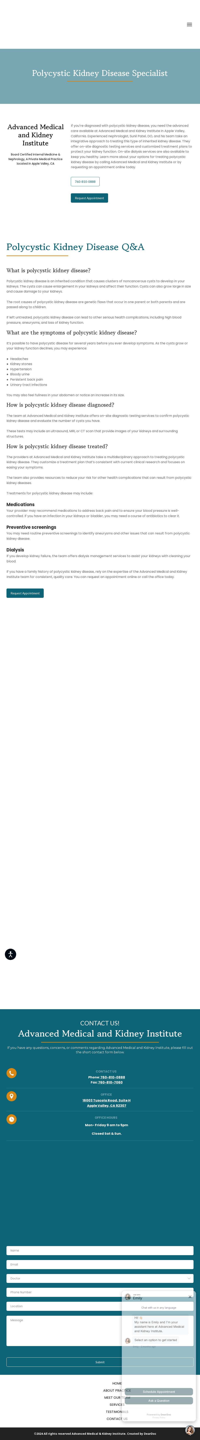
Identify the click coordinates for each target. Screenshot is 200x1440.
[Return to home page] (65, 24)
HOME (117, 1383)
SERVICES (117, 1404)
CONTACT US (117, 1419)
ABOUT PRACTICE (117, 1390)
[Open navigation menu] (189, 24)
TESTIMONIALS (117, 1411)
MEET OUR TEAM (117, 1397)
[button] (85, 181)
